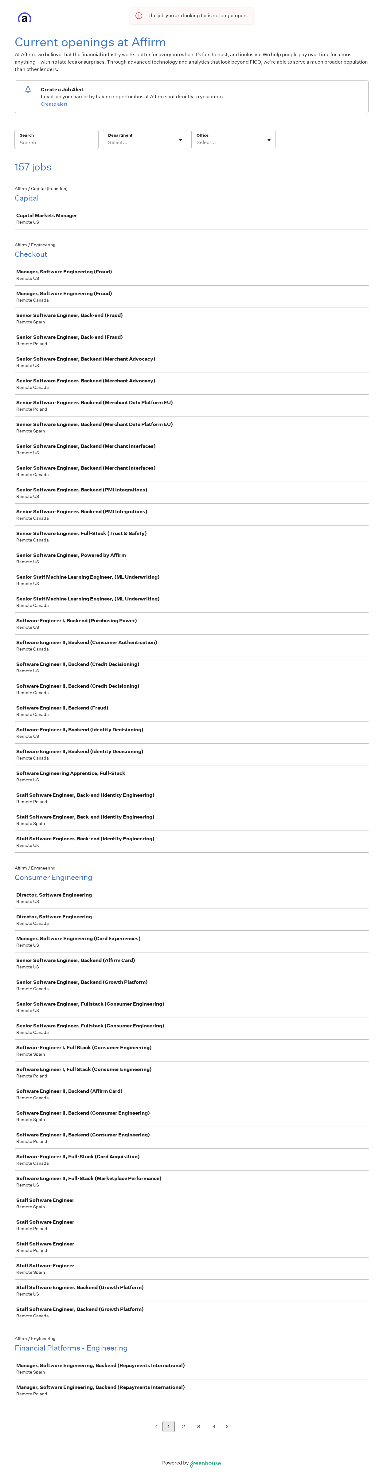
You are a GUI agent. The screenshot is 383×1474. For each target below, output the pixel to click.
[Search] (56, 143)
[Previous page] (156, 1426)
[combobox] (108, 142)
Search (27, 135)
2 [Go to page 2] (183, 1426)
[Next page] (227, 1426)
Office (203, 135)
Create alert (54, 104)
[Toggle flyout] (180, 140)
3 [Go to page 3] (198, 1426)
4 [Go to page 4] (214, 1426)
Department (120, 135)
